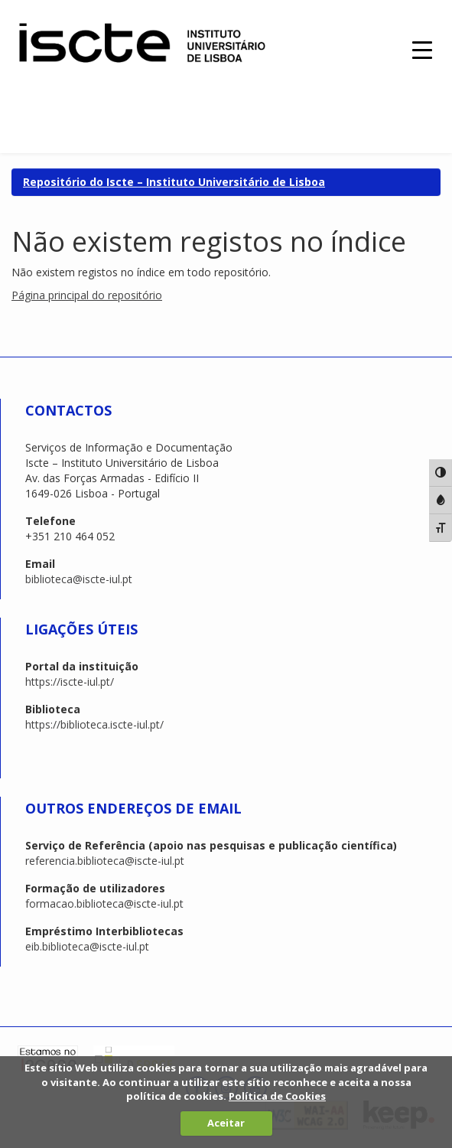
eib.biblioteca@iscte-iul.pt (87, 946)
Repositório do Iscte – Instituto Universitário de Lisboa (174, 181)
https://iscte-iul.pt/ (69, 681)
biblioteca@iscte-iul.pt (78, 579)
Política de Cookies (277, 1096)
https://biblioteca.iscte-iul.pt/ (94, 724)
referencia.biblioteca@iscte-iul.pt (104, 860)
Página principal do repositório (86, 295)
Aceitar (226, 1123)
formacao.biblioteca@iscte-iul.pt (104, 903)
